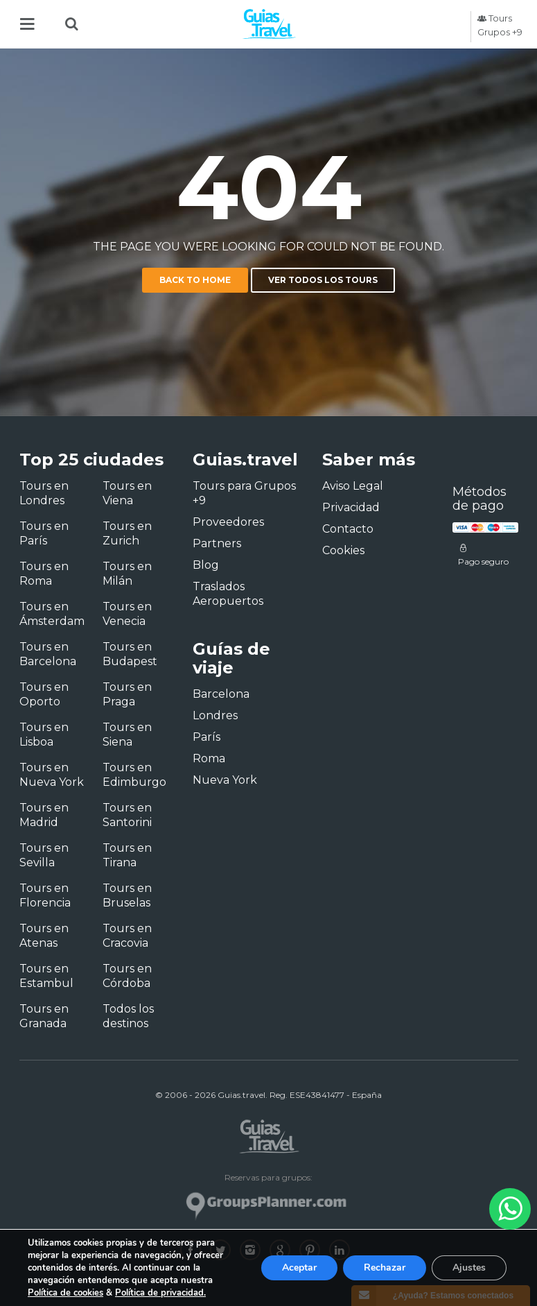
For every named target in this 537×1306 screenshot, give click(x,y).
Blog (206, 565)
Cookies (343, 550)
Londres (215, 715)
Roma (209, 758)
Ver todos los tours (323, 280)
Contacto (347, 528)
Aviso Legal (352, 485)
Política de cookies (65, 1293)
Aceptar (299, 1267)
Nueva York (225, 780)
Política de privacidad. (160, 1293)
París (206, 737)
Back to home (195, 280)
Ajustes (469, 1267)
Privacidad (351, 507)
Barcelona (221, 694)
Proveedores (228, 522)
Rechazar (384, 1267)
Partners (217, 543)
